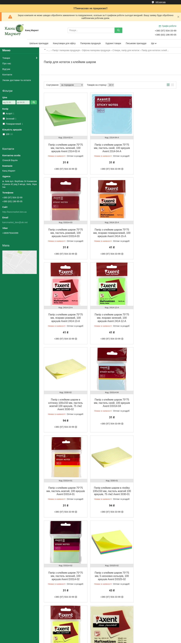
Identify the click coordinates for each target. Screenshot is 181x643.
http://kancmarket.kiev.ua (14, 212)
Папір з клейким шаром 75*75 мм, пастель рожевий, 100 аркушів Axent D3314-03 (155, 146)
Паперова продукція (90, 43)
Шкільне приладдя (39, 43)
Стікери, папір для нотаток (125, 50)
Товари (6, 58)
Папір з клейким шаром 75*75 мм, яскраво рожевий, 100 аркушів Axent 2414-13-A (110, 230)
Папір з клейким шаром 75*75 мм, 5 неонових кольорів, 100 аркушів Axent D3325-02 (155, 401)
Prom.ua (105, 637)
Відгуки (6, 69)
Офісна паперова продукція (96, 50)
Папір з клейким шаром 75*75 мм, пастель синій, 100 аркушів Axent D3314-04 (110, 314)
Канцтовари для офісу (64, 43)
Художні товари (113, 43)
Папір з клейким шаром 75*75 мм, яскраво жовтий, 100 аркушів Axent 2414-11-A (65, 488)
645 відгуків (161, 2)
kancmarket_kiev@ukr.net (15, 222)
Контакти (7, 74)
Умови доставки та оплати (16, 80)
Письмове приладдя (136, 43)
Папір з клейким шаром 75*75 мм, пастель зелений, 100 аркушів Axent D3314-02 (110, 401)
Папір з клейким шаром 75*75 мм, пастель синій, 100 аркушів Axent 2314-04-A (110, 146)
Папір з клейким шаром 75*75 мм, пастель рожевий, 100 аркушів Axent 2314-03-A (65, 575)
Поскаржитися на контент (84, 640)
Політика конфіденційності (108, 640)
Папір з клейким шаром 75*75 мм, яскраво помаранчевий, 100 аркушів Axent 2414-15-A (65, 230)
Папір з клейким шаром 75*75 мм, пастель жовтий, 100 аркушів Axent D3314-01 (155, 314)
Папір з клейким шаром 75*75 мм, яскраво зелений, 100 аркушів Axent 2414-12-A (155, 230)
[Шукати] (118, 30)
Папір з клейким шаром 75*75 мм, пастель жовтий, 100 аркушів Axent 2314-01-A (110, 488)
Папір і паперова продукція (66, 50)
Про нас (6, 63)
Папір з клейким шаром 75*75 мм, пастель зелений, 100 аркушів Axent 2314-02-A (65, 146)
